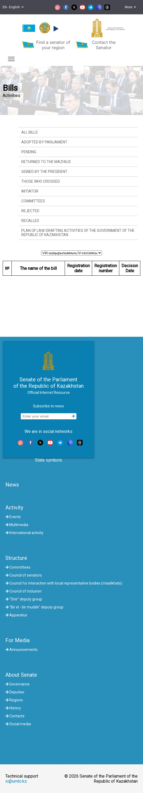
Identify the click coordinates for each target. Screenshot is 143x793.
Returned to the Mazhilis (46, 162)
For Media (17, 640)
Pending (28, 152)
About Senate (21, 675)
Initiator (29, 191)
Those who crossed (40, 181)
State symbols (48, 460)
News (12, 484)
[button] (55, 28)
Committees (33, 201)
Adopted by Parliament (44, 142)
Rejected (30, 211)
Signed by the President (44, 171)
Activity (14, 507)
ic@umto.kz (16, 781)
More (130, 7)
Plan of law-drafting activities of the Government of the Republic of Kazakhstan (77, 232)
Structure (16, 558)
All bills (29, 132)
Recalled (30, 221)
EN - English (13, 7)
